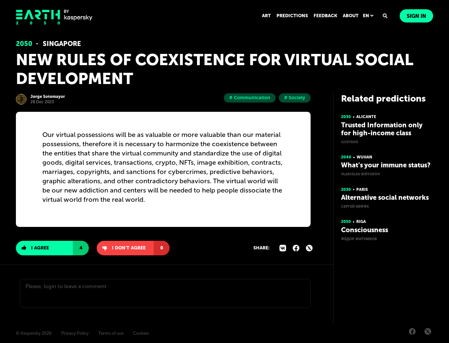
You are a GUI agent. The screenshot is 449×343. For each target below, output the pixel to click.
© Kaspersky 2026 (34, 333)
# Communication (249, 98)
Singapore (62, 44)
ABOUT (351, 16)
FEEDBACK (325, 16)
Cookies (141, 333)
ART (266, 16)
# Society (294, 98)
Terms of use (111, 333)
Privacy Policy (75, 333)
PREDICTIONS (292, 16)
